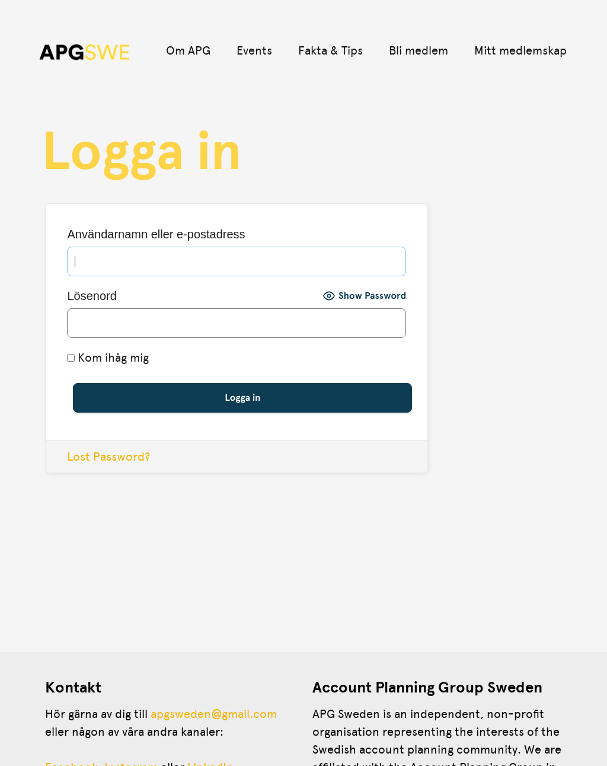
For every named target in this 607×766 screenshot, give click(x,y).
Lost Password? (108, 456)
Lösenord (91, 295)
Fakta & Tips (330, 50)
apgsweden (181, 714)
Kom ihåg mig (108, 357)
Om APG (188, 50)
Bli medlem (418, 50)
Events (254, 50)
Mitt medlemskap (520, 50)
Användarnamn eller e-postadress (156, 234)
